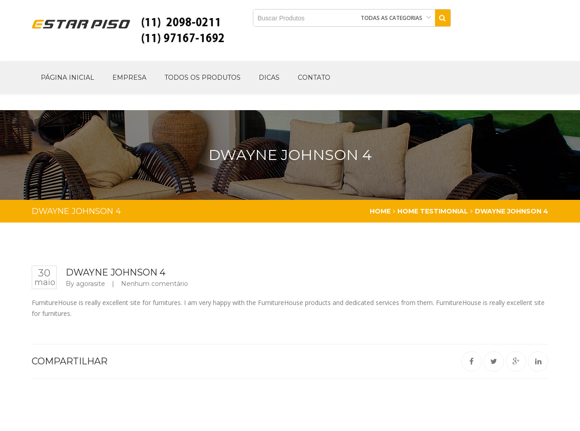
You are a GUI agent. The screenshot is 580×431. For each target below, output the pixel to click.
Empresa (129, 77)
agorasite (90, 284)
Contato (314, 77)
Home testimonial (432, 211)
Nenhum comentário (154, 284)
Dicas (269, 77)
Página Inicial (67, 77)
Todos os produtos (202, 77)
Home (380, 211)
